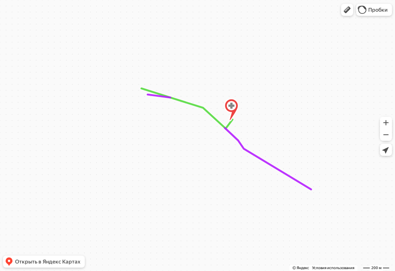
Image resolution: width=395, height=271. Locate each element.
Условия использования (333, 268)
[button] (347, 10)
